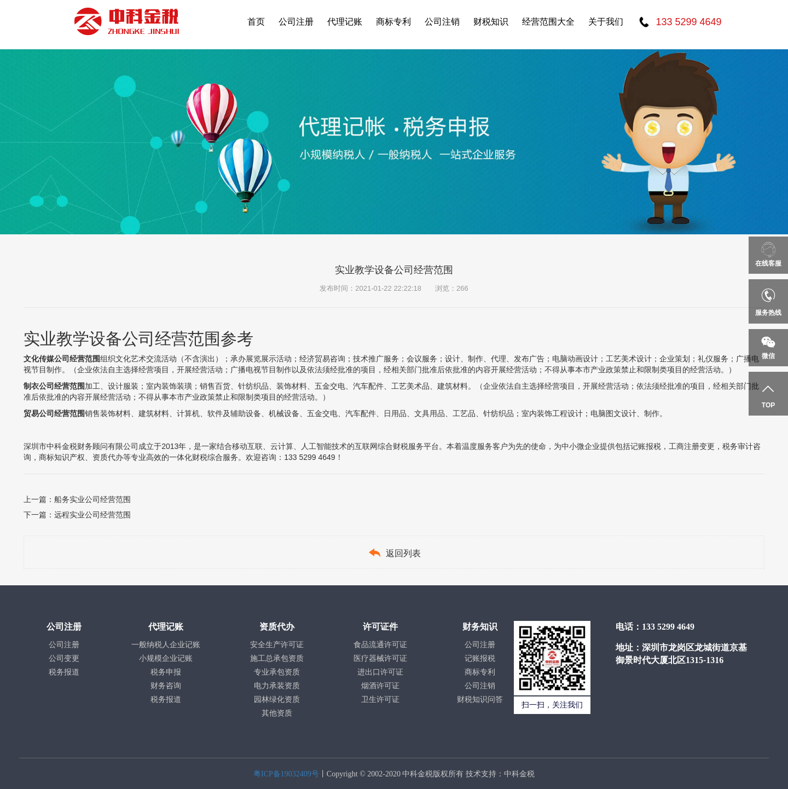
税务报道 (64, 672)
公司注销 (442, 21)
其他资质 (277, 713)
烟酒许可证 (380, 686)
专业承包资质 (277, 672)
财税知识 (490, 21)
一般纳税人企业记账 (165, 645)
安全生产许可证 (277, 645)
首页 (256, 21)
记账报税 (480, 658)
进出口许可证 (380, 672)
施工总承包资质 (277, 658)
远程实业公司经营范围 (92, 514)
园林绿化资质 (277, 699)
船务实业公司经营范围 (92, 499)
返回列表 (394, 553)
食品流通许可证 (380, 645)
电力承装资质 (277, 686)
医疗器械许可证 (380, 658)
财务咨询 (165, 686)
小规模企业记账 (166, 658)
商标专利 (393, 21)
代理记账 (344, 21)
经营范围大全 (548, 21)
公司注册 (296, 21)
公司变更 (64, 658)
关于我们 (605, 21)
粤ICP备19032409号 (286, 774)
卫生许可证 (380, 699)
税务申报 (165, 672)
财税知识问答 (480, 699)
